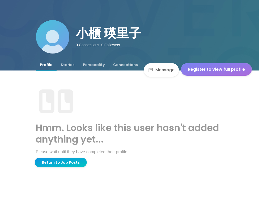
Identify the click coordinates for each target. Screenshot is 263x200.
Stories (68, 64)
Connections (125, 64)
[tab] (46, 64)
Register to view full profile (216, 69)
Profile (46, 64)
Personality (94, 64)
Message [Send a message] (161, 70)
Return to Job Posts (61, 162)
